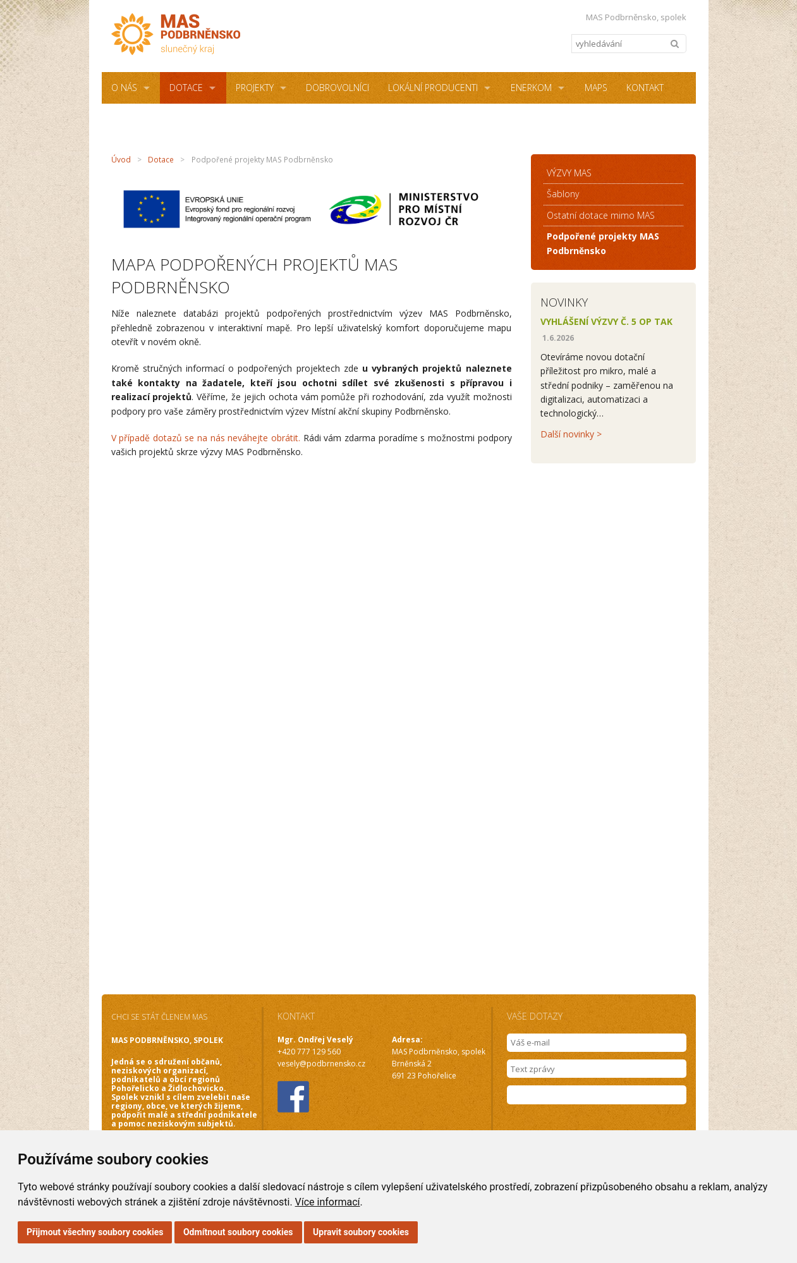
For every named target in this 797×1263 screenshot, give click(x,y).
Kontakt (645, 88)
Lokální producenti (433, 88)
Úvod (121, 159)
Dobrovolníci (337, 88)
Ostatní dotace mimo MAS (601, 215)
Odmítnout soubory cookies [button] (238, 1232)
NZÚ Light (244, 119)
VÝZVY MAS (569, 173)
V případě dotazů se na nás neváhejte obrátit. (206, 438)
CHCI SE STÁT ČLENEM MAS (159, 1016)
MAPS (596, 88)
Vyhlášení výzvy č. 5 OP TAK (606, 321)
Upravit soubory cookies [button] (361, 1232)
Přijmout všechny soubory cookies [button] (95, 1232)
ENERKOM (531, 88)
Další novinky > (571, 434)
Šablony (563, 194)
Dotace (186, 88)
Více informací (327, 1202)
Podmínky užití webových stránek (362, 119)
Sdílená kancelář (150, 119)
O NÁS (124, 88)
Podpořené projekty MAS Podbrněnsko (603, 243)
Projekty (255, 88)
